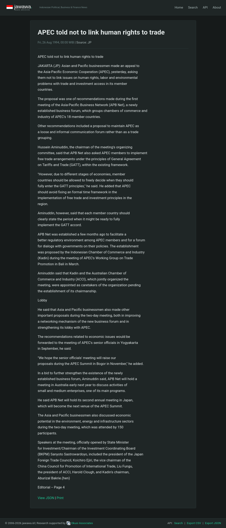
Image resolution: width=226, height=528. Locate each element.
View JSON (46, 498)
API (205, 7)
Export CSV (194, 523)
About (217, 7)
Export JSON (213, 523)
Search (193, 7)
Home (179, 7)
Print (60, 498)
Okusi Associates (80, 523)
